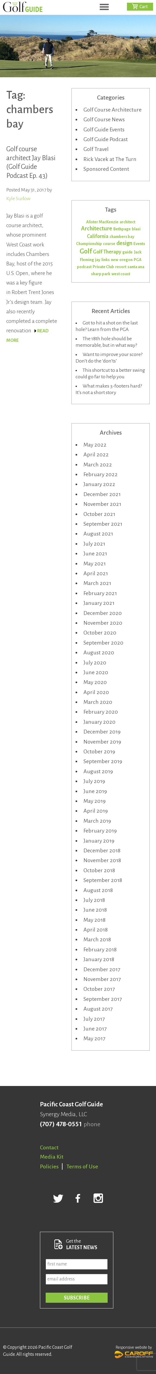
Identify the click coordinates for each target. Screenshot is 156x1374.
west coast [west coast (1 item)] (120, 274)
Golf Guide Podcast (105, 139)
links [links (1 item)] (105, 260)
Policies (49, 1166)
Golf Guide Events (103, 129)
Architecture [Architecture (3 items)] (96, 228)
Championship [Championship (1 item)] (89, 244)
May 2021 (94, 564)
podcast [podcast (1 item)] (84, 267)
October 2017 (99, 989)
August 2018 (98, 890)
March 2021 (97, 583)
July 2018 (94, 900)
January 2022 (99, 484)
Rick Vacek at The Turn (109, 159)
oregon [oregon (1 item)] (126, 260)
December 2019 (102, 732)
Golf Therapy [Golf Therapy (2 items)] (107, 252)
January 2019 (98, 841)
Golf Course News (104, 119)
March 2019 (97, 821)
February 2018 (100, 949)
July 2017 (94, 1019)
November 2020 (102, 623)
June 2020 (95, 672)
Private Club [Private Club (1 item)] (103, 267)
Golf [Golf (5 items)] (86, 251)
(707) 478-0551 (61, 1124)
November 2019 (102, 742)
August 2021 (98, 534)
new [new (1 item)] (114, 260)
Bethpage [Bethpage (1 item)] (122, 229)
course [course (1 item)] (109, 244)
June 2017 (95, 1029)
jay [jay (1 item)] (97, 260)
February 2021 (100, 593)
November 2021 (102, 504)
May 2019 (94, 801)
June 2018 (95, 910)
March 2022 (97, 465)
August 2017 (98, 1009)
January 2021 (98, 603)
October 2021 (99, 514)
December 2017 (101, 969)
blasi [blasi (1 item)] (136, 229)
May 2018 (94, 920)
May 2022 (95, 445)
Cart (143, 6)
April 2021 (95, 573)
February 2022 (100, 474)
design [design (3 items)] (124, 243)
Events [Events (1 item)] (139, 244)
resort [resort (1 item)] (120, 267)
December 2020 (102, 613)
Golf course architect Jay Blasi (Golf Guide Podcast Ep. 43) (30, 162)
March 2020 (97, 702)
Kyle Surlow (18, 198)
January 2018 (98, 959)
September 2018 (102, 880)
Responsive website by (134, 1351)
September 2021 (102, 524)
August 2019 (98, 771)
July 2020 (94, 663)
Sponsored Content (106, 169)
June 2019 (95, 791)
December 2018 (101, 850)
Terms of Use (82, 1166)
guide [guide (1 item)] (127, 252)
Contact (49, 1147)
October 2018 (99, 870)
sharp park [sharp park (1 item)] (100, 274)
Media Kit (51, 1157)
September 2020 (103, 643)
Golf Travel (96, 149)
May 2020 (95, 682)
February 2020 (100, 712)
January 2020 (99, 722)
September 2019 (102, 761)
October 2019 (99, 751)
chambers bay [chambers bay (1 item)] (122, 236)
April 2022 (96, 454)
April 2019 (95, 811)
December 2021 (102, 494)
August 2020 (98, 652)
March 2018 (97, 939)
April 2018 (95, 930)
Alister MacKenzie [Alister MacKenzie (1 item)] (102, 222)
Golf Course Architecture (112, 110)
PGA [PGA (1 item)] (138, 260)
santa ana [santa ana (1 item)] (135, 267)
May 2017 (94, 1038)
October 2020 (99, 633)
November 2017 (102, 979)
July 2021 (94, 544)
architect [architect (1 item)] (127, 222)
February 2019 (100, 831)
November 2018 (102, 860)
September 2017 (102, 999)
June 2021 (95, 553)
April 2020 (96, 692)
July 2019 (94, 781)
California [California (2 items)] (97, 236)
